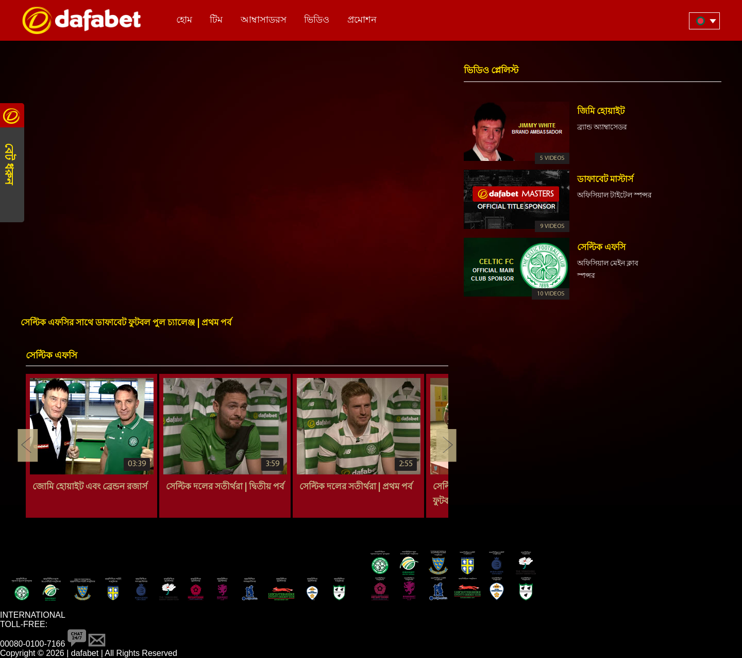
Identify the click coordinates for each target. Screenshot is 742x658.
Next (446, 445)
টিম (216, 20)
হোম (184, 20)
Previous (28, 445)
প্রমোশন (362, 20)
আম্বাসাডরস (263, 20)
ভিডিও (316, 20)
